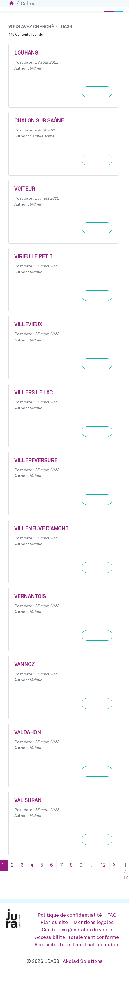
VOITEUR (24, 189)
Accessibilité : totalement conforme (77, 937)
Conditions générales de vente (77, 929)
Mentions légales (93, 922)
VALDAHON (27, 732)
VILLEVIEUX (28, 324)
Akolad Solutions (82, 961)
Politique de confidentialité (70, 915)
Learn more (97, 92)
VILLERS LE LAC (33, 393)
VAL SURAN (28, 800)
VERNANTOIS (30, 596)
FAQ (111, 915)
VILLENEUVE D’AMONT (41, 529)
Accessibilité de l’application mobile (76, 944)
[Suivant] (114, 865)
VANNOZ (24, 664)
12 (103, 865)
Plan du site (54, 922)
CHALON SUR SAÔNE (39, 121)
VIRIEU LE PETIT (33, 257)
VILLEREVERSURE (35, 460)
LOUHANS (26, 53)
